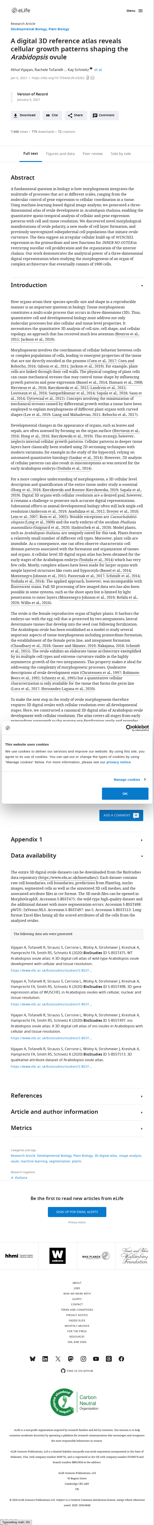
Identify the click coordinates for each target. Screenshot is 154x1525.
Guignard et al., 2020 (51, 527)
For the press (77, 1331)
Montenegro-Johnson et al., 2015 (38, 576)
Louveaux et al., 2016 (29, 393)
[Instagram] (83, 1361)
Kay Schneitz (78, 70)
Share (78, 115)
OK (125, 794)
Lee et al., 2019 (37, 414)
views (19, 131)
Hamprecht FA (23, 953)
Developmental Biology (29, 29)
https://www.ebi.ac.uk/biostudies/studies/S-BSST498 (51, 1004)
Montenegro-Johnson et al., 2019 (87, 597)
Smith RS (44, 953)
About (77, 1283)
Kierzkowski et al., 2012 (68, 388)
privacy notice (119, 762)
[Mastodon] (70, 1361)
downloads (43, 131)
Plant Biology (59, 29)
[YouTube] (96, 1361)
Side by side (121, 154)
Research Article (23, 24)
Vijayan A (18, 947)
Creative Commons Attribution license (92, 1500)
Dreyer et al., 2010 (122, 511)
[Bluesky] (32, 1361)
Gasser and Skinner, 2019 (74, 646)
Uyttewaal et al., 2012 (45, 398)
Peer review (93, 154)
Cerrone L (73, 947)
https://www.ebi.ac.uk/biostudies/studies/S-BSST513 (51, 1066)
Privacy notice (77, 1222)
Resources (77, 1336)
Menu (131, 11)
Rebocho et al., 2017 (119, 414)
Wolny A (90, 947)
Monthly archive (77, 1326)
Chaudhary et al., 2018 (31, 646)
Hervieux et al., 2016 (28, 388)
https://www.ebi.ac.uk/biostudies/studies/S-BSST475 (51, 970)
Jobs (77, 1288)
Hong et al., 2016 (35, 436)
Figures (60, 154)
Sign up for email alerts (77, 1212)
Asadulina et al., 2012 (86, 511)
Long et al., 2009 (40, 522)
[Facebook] (121, 1361)
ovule (15, 1161)
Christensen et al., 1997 (101, 672)
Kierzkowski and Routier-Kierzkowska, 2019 (80, 490)
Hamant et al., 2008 (125, 382)
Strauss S (55, 947)
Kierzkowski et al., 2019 (71, 436)
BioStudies (92, 953)
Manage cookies (127, 779)
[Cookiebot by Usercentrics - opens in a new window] (129, 728)
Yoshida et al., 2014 (74, 468)
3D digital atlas (105, 1155)
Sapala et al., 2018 (112, 393)
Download (28, 115)
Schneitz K (62, 953)
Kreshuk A (130, 947)
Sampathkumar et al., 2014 (72, 393)
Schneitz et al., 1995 (58, 678)
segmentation (59, 1161)
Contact (77, 1304)
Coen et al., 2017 (102, 361)
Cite (55, 115)
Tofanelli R (36, 947)
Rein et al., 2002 (53, 517)
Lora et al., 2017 (25, 689)
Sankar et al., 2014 (85, 457)
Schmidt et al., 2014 (123, 576)
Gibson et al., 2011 (53, 366)
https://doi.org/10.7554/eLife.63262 (58, 78)
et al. (99, 70)
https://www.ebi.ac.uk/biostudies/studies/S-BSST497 (51, 1038)
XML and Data (77, 1342)
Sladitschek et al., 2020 (90, 527)
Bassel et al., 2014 (92, 382)
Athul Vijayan (22, 70)
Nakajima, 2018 (111, 646)
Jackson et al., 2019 (37, 339)
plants (76, 1161)
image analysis (130, 1155)
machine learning (34, 1161)
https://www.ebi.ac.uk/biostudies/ (68, 877)
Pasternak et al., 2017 (86, 576)
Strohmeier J (109, 947)
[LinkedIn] (45, 1361)
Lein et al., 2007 (24, 517)
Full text (30, 154)
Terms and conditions (77, 1310)
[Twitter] (58, 1361)
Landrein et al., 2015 (107, 388)
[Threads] (109, 1361)
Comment (108, 116)
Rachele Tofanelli (49, 70)
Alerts (77, 1299)
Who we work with (77, 1293)
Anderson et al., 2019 (48, 511)
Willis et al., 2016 (35, 603)
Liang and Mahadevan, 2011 (76, 414)
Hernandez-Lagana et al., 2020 (67, 689)
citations (66, 131)
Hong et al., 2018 (26, 490)
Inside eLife (77, 1320)
